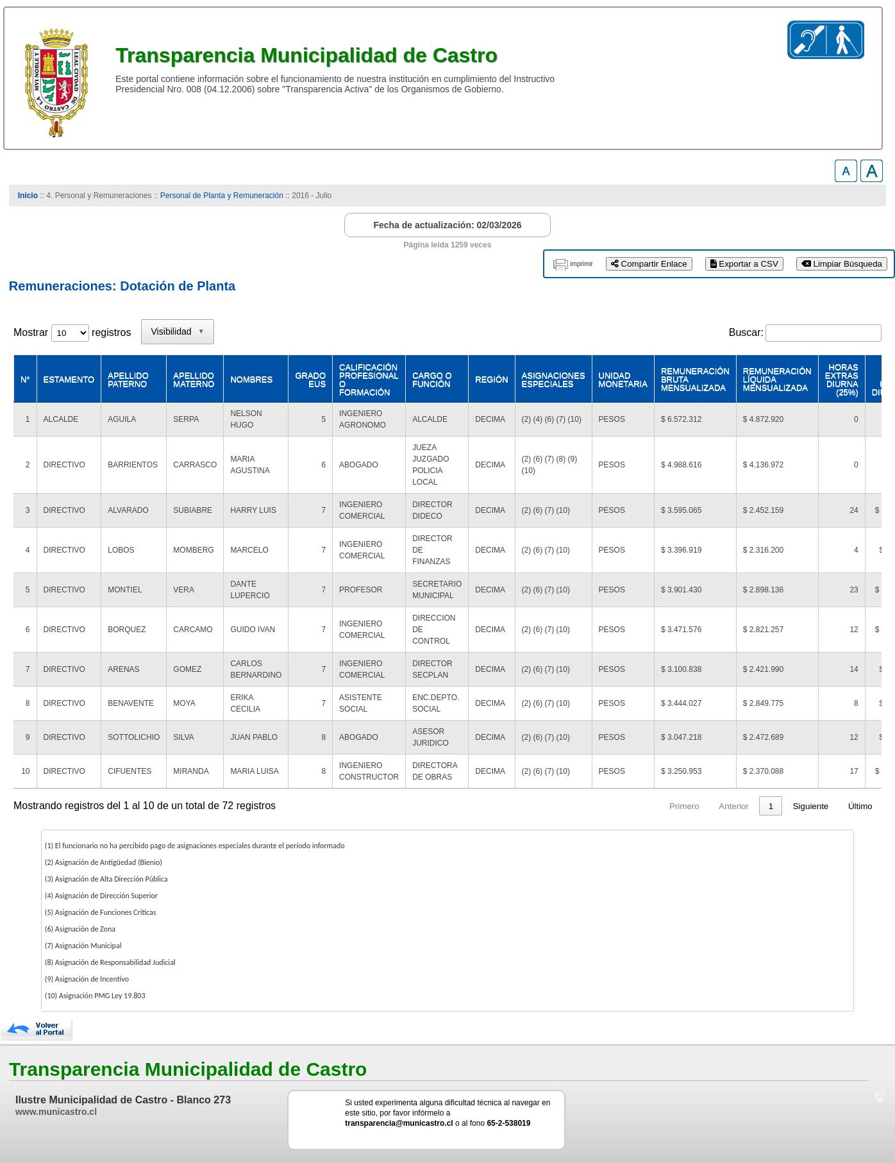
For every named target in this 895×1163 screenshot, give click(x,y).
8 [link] (771, 806)
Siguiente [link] (811, 806)
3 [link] (666, 806)
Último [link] (860, 806)
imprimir (581, 263)
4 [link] (691, 806)
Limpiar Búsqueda (841, 264)
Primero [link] (532, 806)
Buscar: (746, 332)
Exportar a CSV (744, 264)
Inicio (28, 195)
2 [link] (642, 806)
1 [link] (617, 806)
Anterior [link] (581, 806)
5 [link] (716, 806)
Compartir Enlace (649, 264)
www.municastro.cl (56, 1112)
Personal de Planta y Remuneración (221, 195)
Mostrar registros (72, 332)
